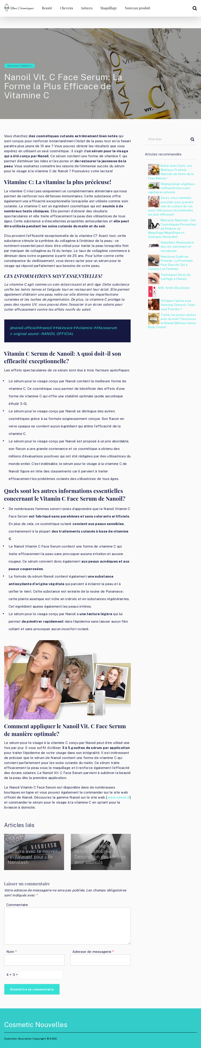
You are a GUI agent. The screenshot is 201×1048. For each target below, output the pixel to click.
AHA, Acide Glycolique (174, 287)
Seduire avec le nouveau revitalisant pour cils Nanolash (30, 857)
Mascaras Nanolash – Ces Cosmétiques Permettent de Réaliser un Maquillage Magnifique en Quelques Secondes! (172, 228)
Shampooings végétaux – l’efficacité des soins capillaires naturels (172, 188)
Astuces (87, 8)
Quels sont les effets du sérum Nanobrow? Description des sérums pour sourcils (100, 854)
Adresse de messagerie (93, 952)
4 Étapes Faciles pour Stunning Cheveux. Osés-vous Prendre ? (178, 305)
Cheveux (66, 8)
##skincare (62, 328)
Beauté (47, 8)
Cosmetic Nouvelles (35, 1024)
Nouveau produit (137, 8)
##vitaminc (83, 328)
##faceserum (105, 328)
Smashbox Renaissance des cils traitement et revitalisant (177, 246)
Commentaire (17, 905)
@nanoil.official (23, 328)
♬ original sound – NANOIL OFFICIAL (41, 334)
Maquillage (108, 8)
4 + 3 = (12, 975)
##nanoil (44, 328)
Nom (11, 952)
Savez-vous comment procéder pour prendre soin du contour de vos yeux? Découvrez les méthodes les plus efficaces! (171, 206)
